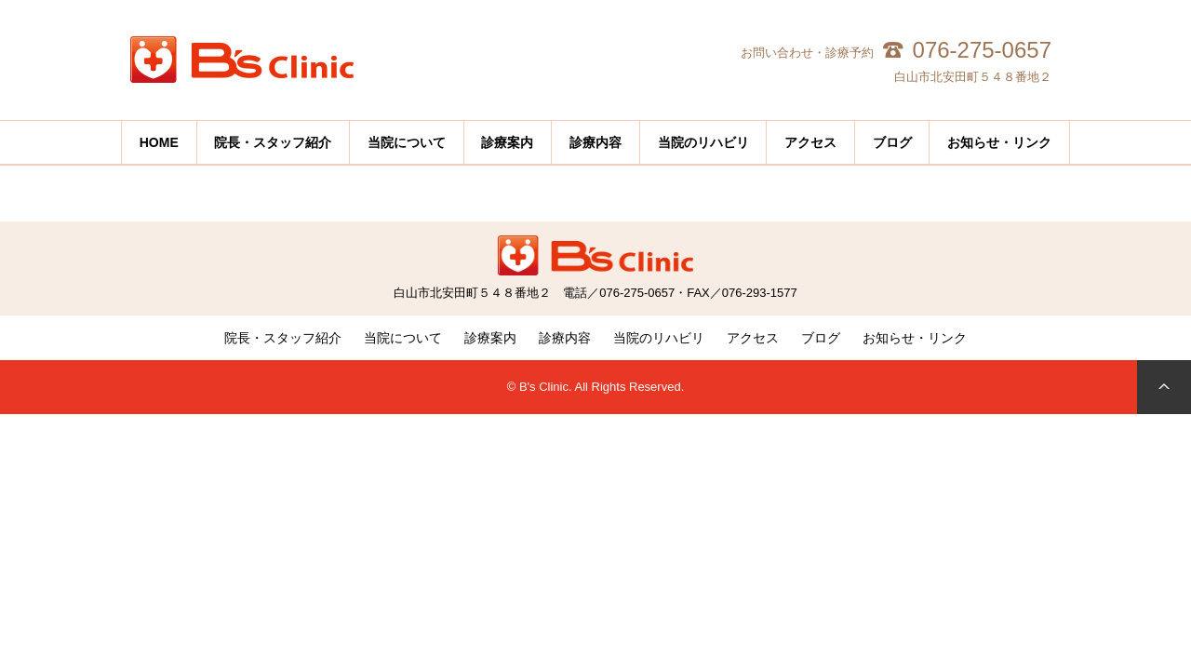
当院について (403, 337)
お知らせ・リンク (999, 142)
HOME (159, 142)
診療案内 (490, 337)
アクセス (810, 142)
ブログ (820, 337)
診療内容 (565, 337)
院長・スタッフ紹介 (282, 337)
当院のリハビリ (703, 142)
